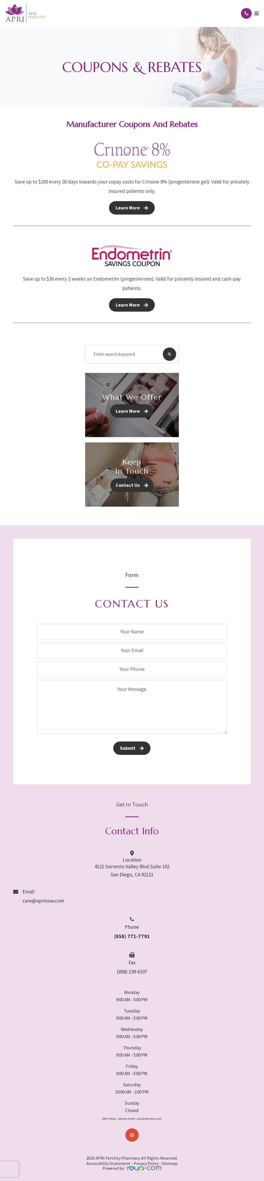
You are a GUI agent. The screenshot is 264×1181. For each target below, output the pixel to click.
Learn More (128, 208)
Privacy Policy (146, 1163)
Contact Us (128, 485)
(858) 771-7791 (132, 936)
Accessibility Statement (108, 1163)
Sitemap (170, 1163)
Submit (127, 748)
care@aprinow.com (43, 900)
